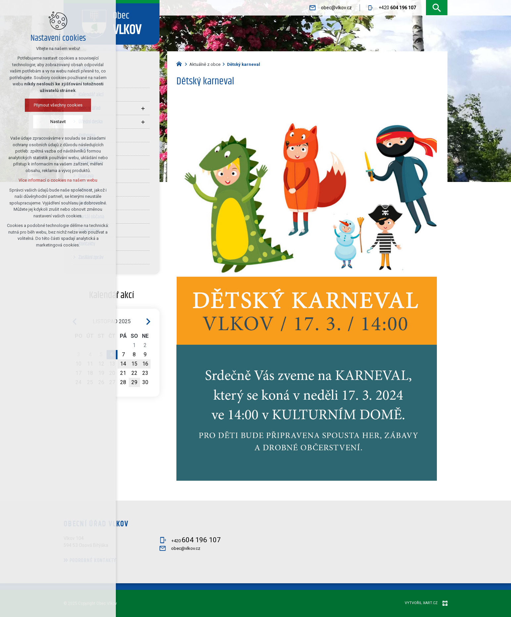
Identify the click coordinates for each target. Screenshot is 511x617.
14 (123, 364)
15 (134, 364)
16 (145, 364)
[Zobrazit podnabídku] (143, 108)
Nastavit (37, 121)
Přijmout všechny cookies (37, 105)
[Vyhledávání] (437, 8)
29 (134, 382)
